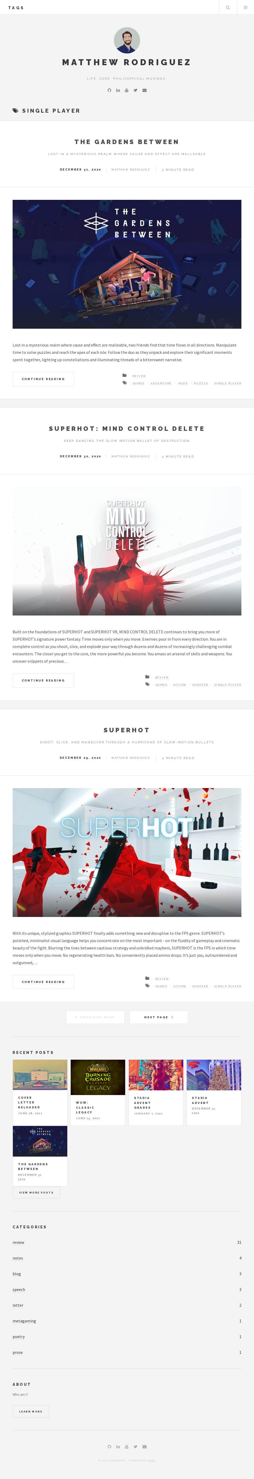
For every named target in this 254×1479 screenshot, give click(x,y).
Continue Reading (43, 379)
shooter (200, 684)
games (139, 383)
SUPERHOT (127, 730)
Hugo (152, 1460)
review (18, 1242)
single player (227, 383)
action (179, 684)
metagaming (24, 1320)
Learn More (30, 1411)
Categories (30, 1227)
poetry (19, 1336)
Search (227, 7)
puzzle (201, 383)
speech (19, 1289)
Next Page (156, 1017)
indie (183, 383)
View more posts (36, 1192)
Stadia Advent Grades (142, 1102)
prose (18, 1352)
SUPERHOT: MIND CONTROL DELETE (127, 428)
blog (17, 1273)
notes (18, 1258)
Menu (245, 7)
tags (16, 8)
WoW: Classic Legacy (85, 1107)
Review (139, 376)
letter (18, 1305)
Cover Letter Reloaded (29, 1102)
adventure (161, 383)
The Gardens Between (127, 142)
